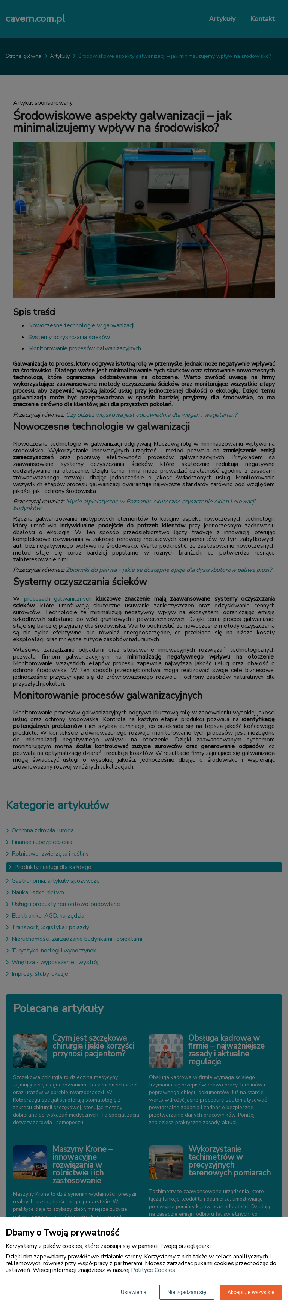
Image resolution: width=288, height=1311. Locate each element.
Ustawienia (133, 1292)
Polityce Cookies (153, 1270)
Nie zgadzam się (186, 1292)
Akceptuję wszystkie (251, 1292)
